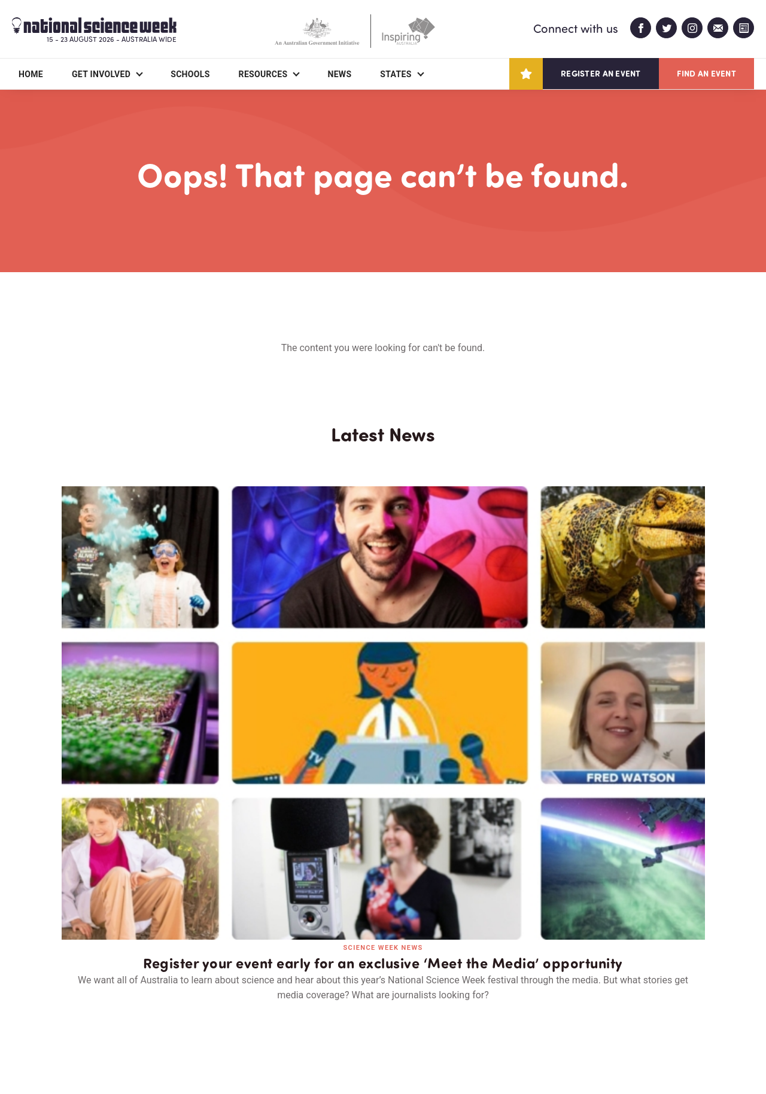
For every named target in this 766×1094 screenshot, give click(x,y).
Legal (194, 1056)
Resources (263, 74)
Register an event (600, 73)
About (76, 1015)
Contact (226, 1015)
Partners (148, 1015)
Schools (190, 74)
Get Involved (101, 74)
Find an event (706, 73)
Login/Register (318, 1015)
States (395, 74)
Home (31, 74)
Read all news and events (383, 806)
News (339, 74)
